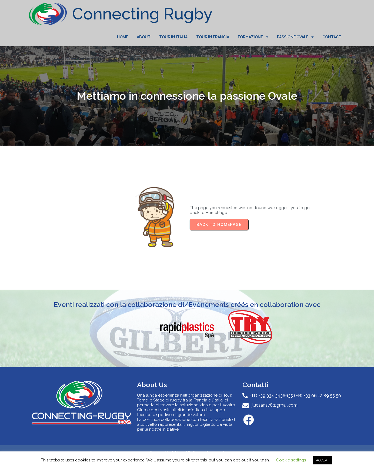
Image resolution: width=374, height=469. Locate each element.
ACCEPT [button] (322, 460)
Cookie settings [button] (291, 460)
